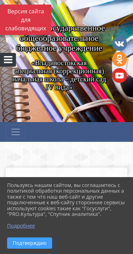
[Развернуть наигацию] (16, 132)
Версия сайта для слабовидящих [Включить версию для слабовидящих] (25, 19)
